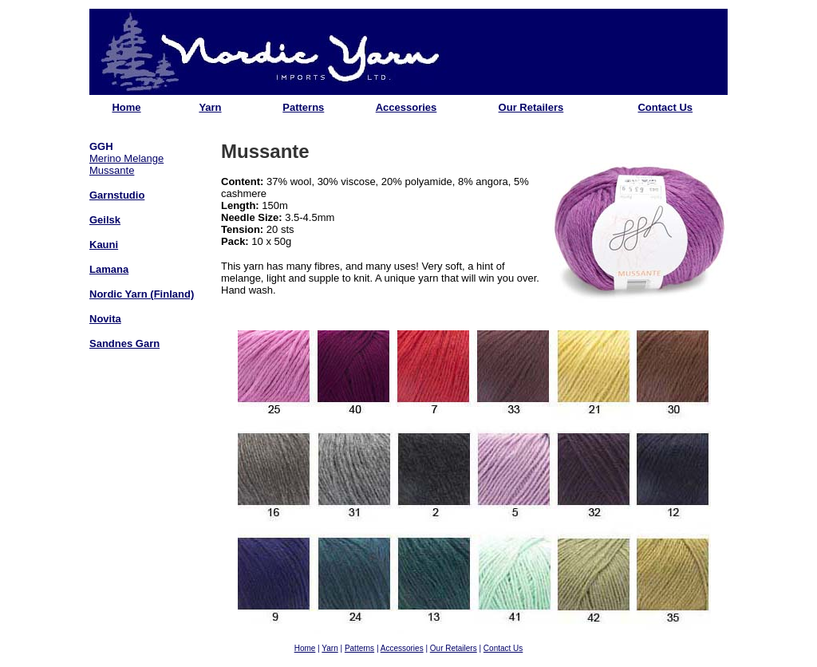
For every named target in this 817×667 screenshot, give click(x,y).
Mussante (111, 170)
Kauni (103, 245)
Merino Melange (126, 158)
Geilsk (104, 220)
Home (126, 107)
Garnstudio (116, 195)
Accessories (406, 107)
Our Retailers (531, 107)
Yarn (210, 107)
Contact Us (665, 107)
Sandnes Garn (124, 343)
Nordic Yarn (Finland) (141, 294)
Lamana (108, 269)
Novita (105, 319)
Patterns (303, 107)
